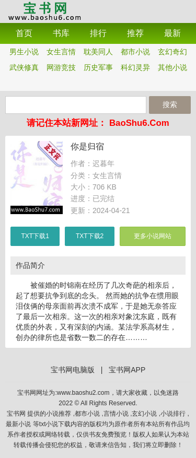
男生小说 (24, 52)
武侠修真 (24, 67)
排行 (98, 33)
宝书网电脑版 (73, 370)
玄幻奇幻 (172, 52)
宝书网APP (44, 10)
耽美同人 (98, 52)
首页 (24, 33)
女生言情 (61, 52)
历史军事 (98, 67)
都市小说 (135, 52)
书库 (61, 33)
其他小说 (172, 67)
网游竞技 (61, 67)
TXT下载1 (35, 236)
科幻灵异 (135, 67)
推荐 (135, 33)
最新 (172, 33)
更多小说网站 (152, 236)
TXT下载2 (89, 236)
